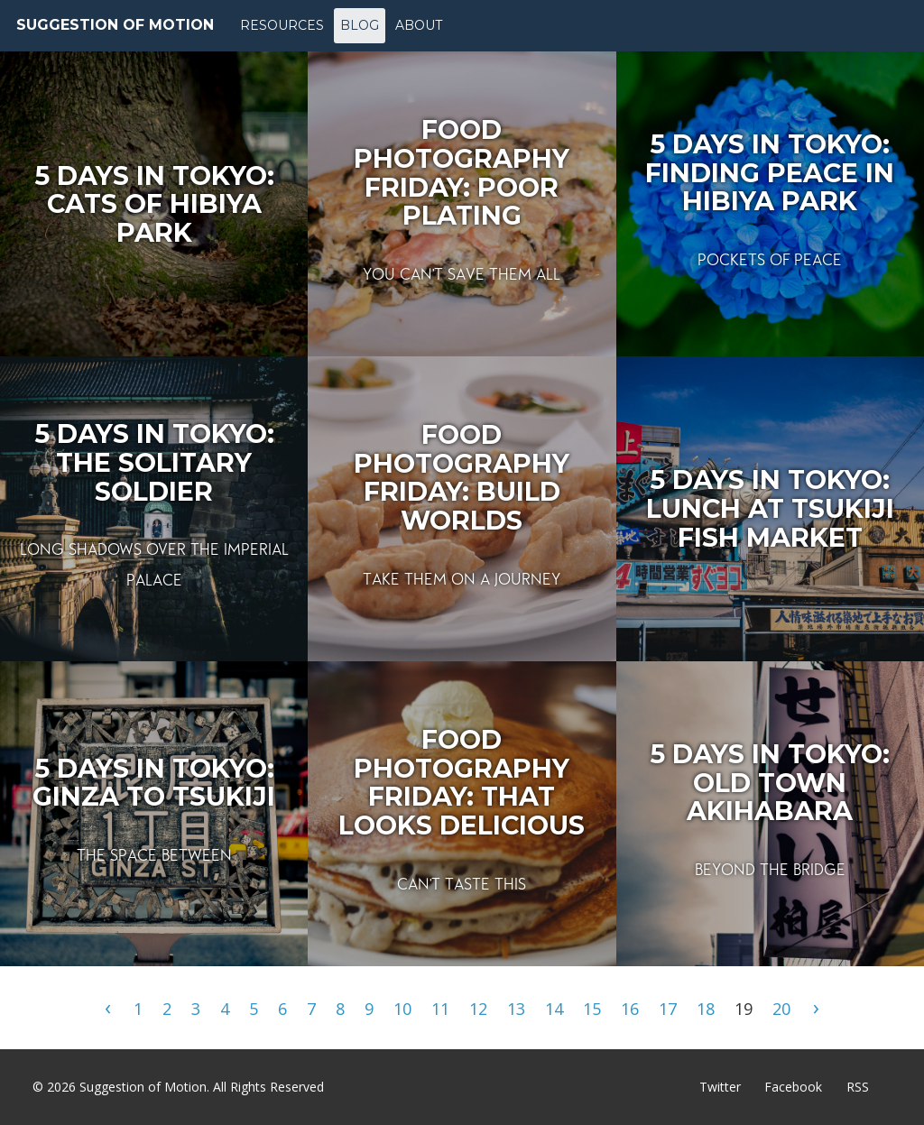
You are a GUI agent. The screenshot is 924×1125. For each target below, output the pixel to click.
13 (516, 1008)
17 (668, 1008)
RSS (857, 1086)
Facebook (793, 1086)
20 (781, 1008)
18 (706, 1008)
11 (440, 1008)
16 (630, 1008)
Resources (282, 25)
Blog (359, 25)
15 (592, 1008)
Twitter (720, 1086)
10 (402, 1008)
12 (478, 1008)
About (418, 25)
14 (554, 1008)
